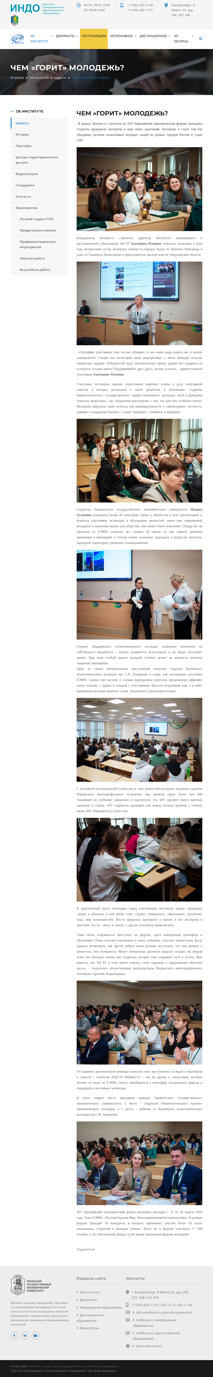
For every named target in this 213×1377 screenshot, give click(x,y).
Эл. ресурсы (181, 38)
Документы (65, 36)
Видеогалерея (27, 174)
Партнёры (24, 146)
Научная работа (32, 258)
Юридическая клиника (38, 230)
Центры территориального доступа (37, 159)
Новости (60, 78)
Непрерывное (121, 36)
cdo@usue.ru (145, 1333)
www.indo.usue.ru (149, 1346)
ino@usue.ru (145, 1320)
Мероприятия (26, 208)
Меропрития (89, 1328)
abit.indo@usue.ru (149, 1312)
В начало (17, 78)
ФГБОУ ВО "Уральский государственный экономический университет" (73, 1366)
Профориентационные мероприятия (38, 244)
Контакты (23, 196)
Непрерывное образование (101, 1307)
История (22, 134)
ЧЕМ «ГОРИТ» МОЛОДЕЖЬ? (91, 78)
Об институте (39, 38)
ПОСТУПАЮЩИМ (94, 36)
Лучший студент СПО (36, 219)
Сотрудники (25, 185)
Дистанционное (153, 36)
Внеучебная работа (35, 270)
